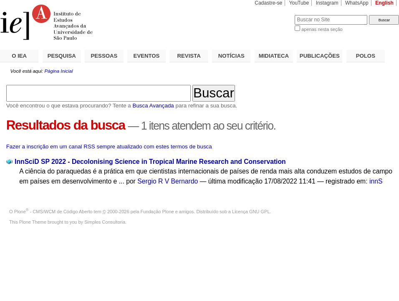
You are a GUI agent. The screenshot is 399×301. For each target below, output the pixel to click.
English (384, 3)
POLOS (365, 56)
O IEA (19, 56)
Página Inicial (58, 71)
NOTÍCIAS (231, 56)
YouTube (299, 3)
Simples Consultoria (104, 221)
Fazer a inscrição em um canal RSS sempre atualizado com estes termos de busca (109, 146)
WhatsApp (357, 3)
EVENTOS (147, 56)
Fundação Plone (157, 211)
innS (375, 181)
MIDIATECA (274, 56)
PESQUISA (62, 56)
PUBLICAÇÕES (320, 56)
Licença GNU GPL (251, 211)
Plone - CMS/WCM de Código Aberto (53, 211)
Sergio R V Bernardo (167, 181)
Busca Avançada (153, 105)
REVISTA (189, 56)
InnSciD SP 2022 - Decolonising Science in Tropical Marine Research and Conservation (150, 161)
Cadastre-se (268, 3)
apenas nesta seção (321, 29)
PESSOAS (104, 56)
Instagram (327, 3)
